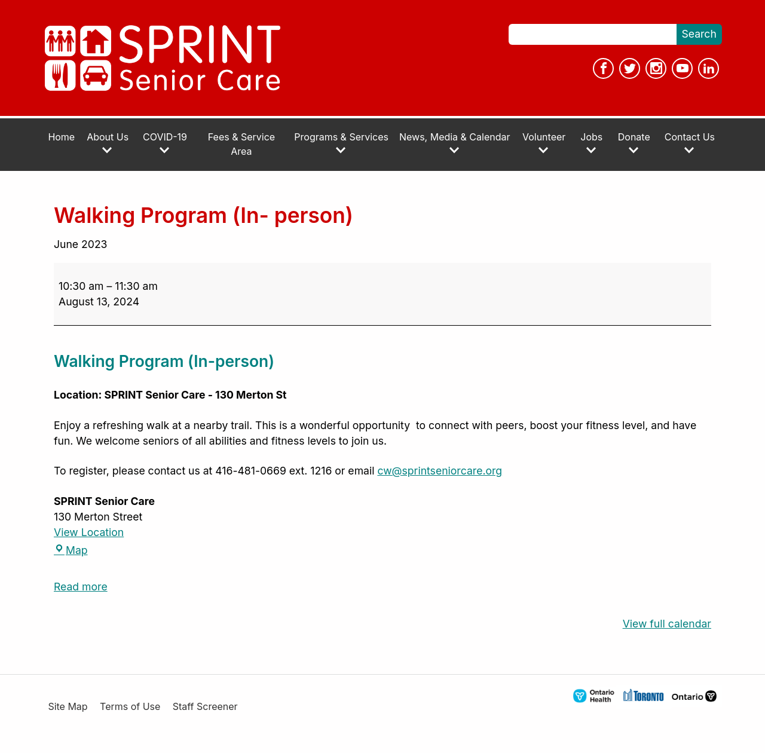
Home (61, 137)
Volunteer (543, 143)
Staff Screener (205, 706)
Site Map (67, 706)
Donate (634, 143)
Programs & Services (341, 143)
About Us (107, 143)
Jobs (591, 143)
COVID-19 (165, 143)
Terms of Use (130, 706)
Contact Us (690, 143)
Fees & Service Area (241, 144)
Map (71, 550)
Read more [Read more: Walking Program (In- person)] (81, 586)
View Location (89, 532)
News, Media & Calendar (454, 143)
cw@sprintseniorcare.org (439, 470)
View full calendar (667, 623)
